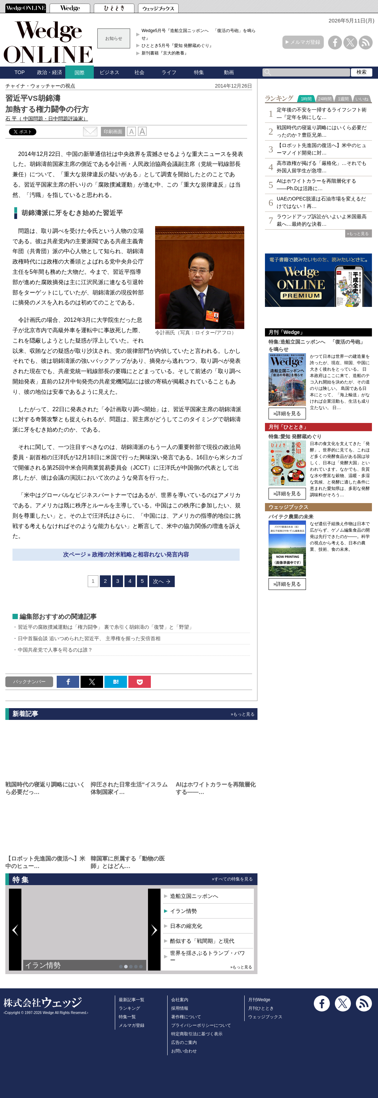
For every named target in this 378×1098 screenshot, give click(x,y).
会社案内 (179, 999)
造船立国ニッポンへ (194, 896)
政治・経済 (49, 72)
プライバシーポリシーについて (201, 1025)
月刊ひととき (261, 1008)
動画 (229, 72)
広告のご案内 (184, 1042)
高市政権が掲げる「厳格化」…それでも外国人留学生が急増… (322, 166)
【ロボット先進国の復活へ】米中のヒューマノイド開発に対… (322, 149)
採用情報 (179, 1008)
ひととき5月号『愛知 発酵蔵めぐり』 (178, 45)
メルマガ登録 (305, 42)
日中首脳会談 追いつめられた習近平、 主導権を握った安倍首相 (89, 638)
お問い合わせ (184, 1051)
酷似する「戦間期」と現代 (202, 941)
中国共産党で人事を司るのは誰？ (55, 650)
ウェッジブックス (265, 1016)
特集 (199, 72)
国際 (80, 72)
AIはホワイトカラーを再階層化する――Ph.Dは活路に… (316, 184)
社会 (139, 72)
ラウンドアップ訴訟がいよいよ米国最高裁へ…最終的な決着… (322, 220)
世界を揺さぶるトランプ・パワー (207, 956)
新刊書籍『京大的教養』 (165, 53)
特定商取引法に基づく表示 (197, 1033)
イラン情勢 (43, 965)
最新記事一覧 (131, 999)
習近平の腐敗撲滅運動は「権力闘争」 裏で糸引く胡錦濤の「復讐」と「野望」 (106, 627)
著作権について (186, 1016)
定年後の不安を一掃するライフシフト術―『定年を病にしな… (322, 113)
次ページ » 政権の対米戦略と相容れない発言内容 (126, 554)
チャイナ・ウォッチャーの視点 (40, 86)
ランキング (129, 1008)
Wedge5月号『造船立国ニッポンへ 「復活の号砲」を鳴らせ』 (199, 34)
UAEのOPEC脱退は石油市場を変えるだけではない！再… (321, 202)
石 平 (46, 118)
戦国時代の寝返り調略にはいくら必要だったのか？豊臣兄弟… (322, 131)
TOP (20, 72)
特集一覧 (127, 1016)
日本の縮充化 (186, 926)
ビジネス (109, 72)
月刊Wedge (259, 999)
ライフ (169, 72)
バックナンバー (29, 681)
